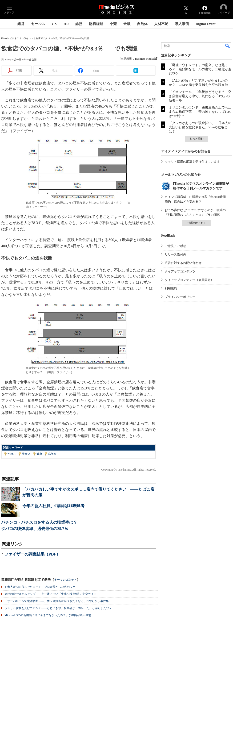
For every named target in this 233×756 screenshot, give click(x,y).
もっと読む (196, 138)
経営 (20, 24)
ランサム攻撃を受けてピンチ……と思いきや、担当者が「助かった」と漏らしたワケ (58, 608)
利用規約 (171, 288)
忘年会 (52, 453)
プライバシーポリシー (180, 297)
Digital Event (206, 24)
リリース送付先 (175, 254)
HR (66, 24)
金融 (126, 24)
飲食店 (26, 453)
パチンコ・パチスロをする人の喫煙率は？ (39, 522)
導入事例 (182, 24)
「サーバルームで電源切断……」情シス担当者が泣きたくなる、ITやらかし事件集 (56, 601)
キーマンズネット (65, 579)
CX (54, 24)
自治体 (142, 24)
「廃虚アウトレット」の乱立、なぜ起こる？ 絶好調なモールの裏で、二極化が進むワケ (200, 69)
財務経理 (96, 24)
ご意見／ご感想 (175, 246)
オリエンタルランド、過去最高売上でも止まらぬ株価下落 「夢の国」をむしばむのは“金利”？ (200, 112)
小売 (113, 24)
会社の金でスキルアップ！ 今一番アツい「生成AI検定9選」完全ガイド (50, 594)
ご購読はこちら (196, 223)
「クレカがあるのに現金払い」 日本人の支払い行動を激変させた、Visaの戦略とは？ (200, 127)
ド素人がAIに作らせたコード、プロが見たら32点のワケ (39, 587)
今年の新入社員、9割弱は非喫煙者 (53, 506)
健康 (39, 453)
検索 (227, 45)
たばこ (12, 453)
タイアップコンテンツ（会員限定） (189, 280)
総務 (78, 24)
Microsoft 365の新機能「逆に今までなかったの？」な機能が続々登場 (47, 615)
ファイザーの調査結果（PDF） (32, 554)
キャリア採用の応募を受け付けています (192, 161)
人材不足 (161, 24)
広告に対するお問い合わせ (183, 263)
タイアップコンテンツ (180, 271)
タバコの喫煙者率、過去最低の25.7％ (34, 528)
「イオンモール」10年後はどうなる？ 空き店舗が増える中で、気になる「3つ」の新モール (200, 96)
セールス (38, 24)
